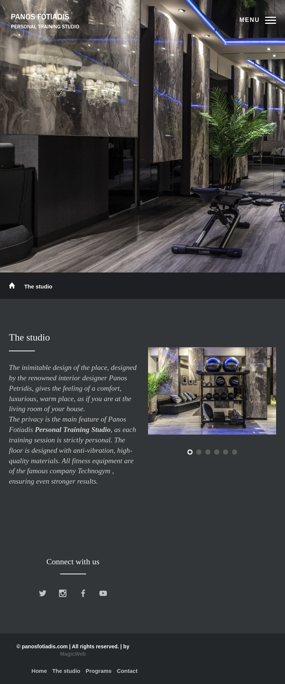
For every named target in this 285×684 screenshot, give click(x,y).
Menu (249, 20)
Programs (99, 671)
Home (39, 671)
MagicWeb (73, 654)
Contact (127, 671)
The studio (66, 671)
